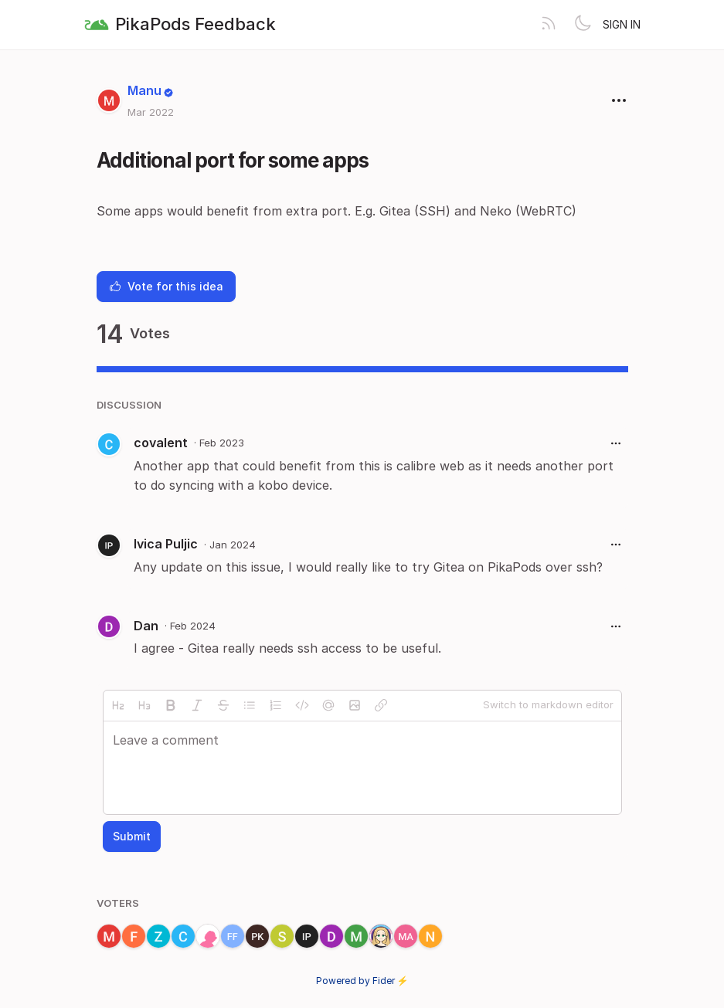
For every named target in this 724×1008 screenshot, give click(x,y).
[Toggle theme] (583, 24)
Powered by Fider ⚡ (362, 980)
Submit (132, 836)
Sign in (622, 24)
